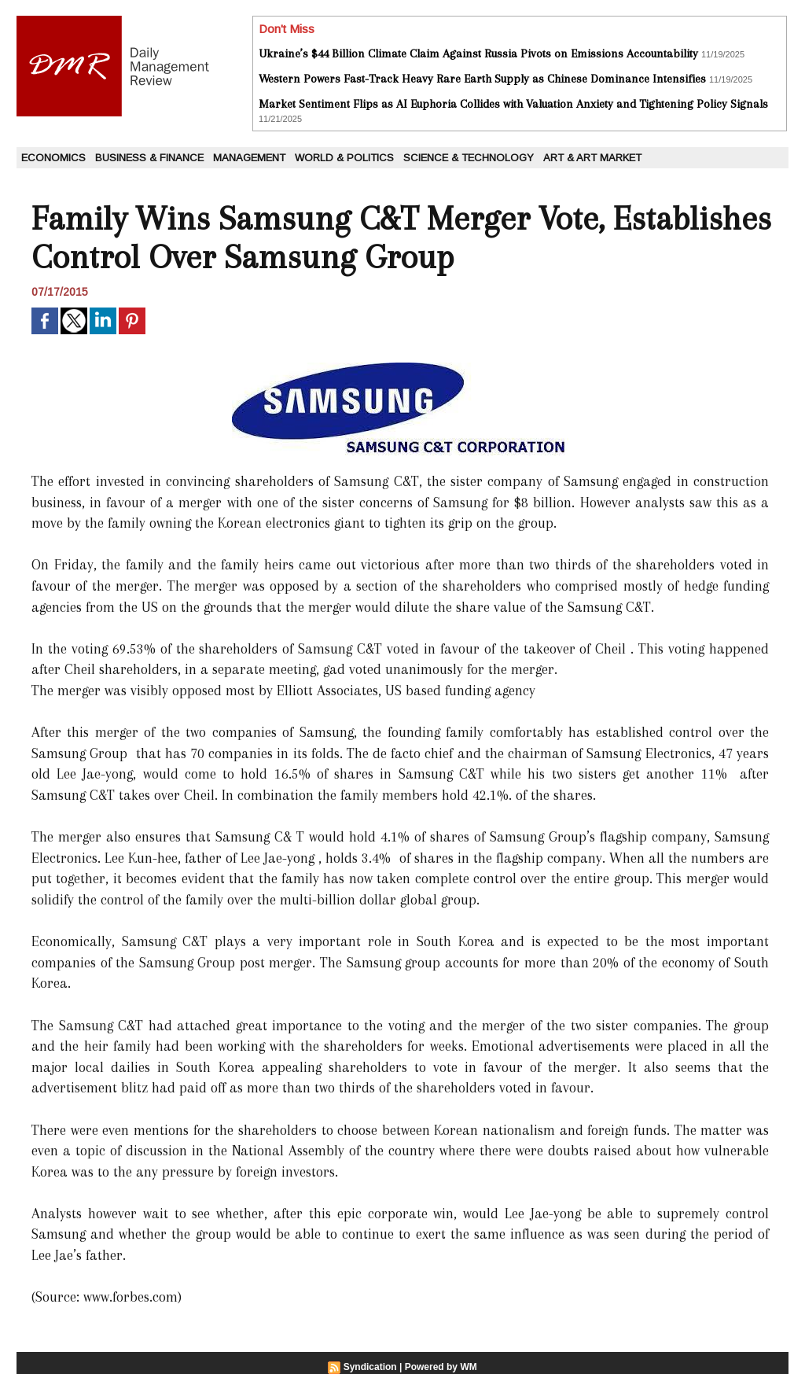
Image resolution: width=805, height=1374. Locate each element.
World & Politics (344, 158)
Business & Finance (149, 158)
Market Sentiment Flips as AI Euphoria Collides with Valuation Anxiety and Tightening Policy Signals (513, 104)
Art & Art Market (592, 158)
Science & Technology (468, 158)
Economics (53, 158)
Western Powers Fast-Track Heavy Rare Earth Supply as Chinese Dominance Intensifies (482, 79)
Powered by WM (441, 1366)
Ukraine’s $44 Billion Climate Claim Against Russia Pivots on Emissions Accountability (478, 53)
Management (249, 158)
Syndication (370, 1366)
